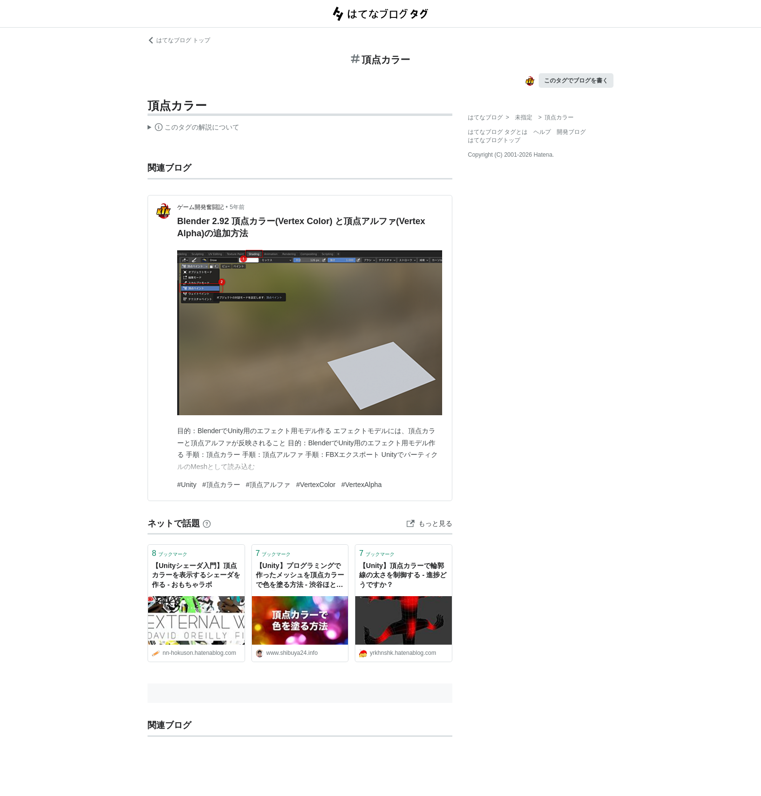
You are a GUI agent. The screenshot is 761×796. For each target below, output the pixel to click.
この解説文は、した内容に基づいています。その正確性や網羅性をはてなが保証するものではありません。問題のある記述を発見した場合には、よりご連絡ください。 (193, 128)
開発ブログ (571, 132)
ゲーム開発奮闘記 (200, 207)
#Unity (187, 484)
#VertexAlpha (361, 484)
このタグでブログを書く (576, 80)
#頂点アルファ (268, 484)
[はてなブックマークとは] (207, 523)
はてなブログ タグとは (498, 132)
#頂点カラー (221, 484)
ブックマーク (169, 553)
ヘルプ (542, 132)
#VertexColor (315, 484)
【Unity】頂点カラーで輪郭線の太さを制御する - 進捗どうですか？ (403, 575)
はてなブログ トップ (179, 40)
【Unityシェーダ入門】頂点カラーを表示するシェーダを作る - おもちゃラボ (196, 575)
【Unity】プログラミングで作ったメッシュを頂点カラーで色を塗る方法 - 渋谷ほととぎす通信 (300, 576)
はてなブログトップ (494, 140)
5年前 (237, 207)
